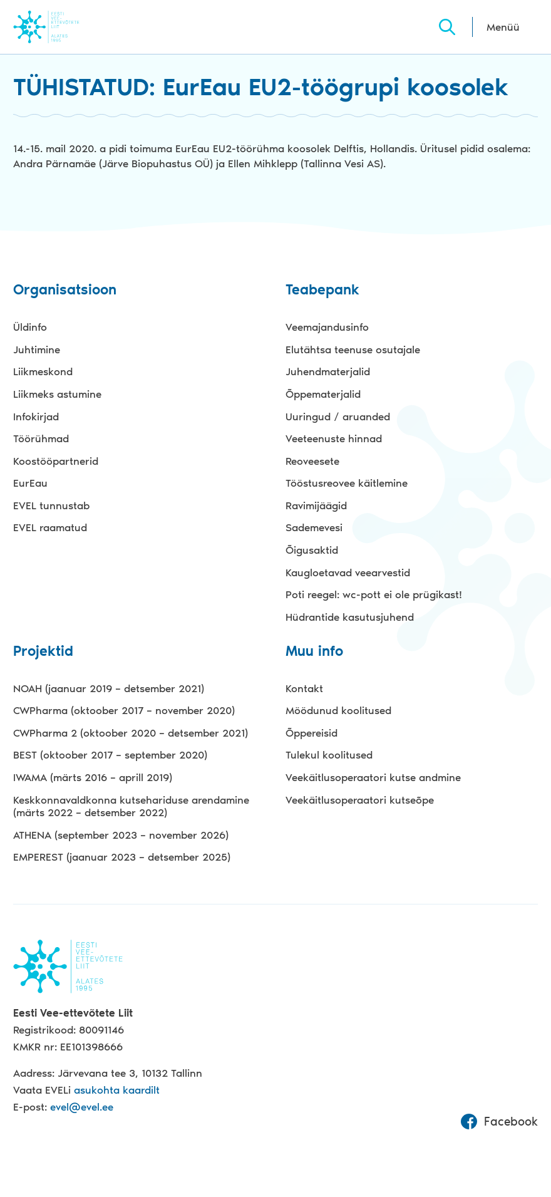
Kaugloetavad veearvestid (348, 572)
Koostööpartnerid (55, 461)
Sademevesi (314, 527)
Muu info (314, 652)
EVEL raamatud (50, 527)
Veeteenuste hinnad (334, 438)
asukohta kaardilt (117, 1090)
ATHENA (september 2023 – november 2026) (121, 835)
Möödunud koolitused (338, 710)
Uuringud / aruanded (338, 416)
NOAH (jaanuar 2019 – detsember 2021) (108, 688)
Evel (63, 27)
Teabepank (322, 290)
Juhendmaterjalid (328, 371)
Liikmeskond (43, 371)
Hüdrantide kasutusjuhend (350, 617)
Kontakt (304, 688)
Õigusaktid (312, 550)
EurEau (30, 483)
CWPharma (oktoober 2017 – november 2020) (124, 710)
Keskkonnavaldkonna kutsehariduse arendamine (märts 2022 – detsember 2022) (131, 806)
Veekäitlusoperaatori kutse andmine (373, 777)
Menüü (503, 27)
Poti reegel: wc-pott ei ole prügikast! (374, 594)
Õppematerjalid (323, 394)
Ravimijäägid (316, 505)
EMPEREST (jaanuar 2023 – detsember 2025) (121, 857)
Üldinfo (30, 327)
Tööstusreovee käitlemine (347, 483)
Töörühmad (41, 438)
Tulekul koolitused (329, 755)
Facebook (499, 1122)
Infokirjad (36, 416)
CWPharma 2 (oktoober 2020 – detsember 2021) (130, 733)
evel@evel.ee (81, 1107)
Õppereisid (311, 733)
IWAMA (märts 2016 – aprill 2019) (92, 777)
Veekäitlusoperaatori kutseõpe (360, 800)
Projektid (43, 652)
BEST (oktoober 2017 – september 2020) (110, 755)
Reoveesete (312, 461)
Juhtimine (36, 349)
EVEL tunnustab (51, 505)
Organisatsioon (64, 290)
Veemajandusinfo (327, 327)
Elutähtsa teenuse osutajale (353, 349)
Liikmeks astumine (57, 394)
